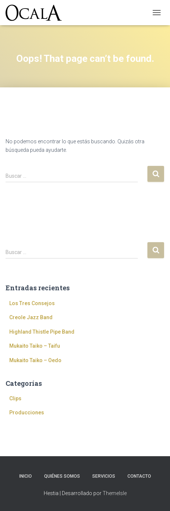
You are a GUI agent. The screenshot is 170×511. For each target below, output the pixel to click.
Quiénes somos (62, 476)
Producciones (26, 412)
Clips (15, 398)
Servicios (103, 476)
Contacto (139, 476)
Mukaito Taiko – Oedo (35, 360)
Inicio (25, 476)
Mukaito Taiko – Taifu (34, 346)
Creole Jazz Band (31, 317)
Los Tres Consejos (32, 303)
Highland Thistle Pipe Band (41, 332)
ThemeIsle (115, 493)
